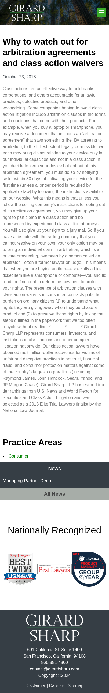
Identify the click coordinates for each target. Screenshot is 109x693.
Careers (56, 685)
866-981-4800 (54, 662)
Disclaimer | (37, 685)
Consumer (18, 456)
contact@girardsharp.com (54, 669)
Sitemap (75, 685)
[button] (101, 12)
